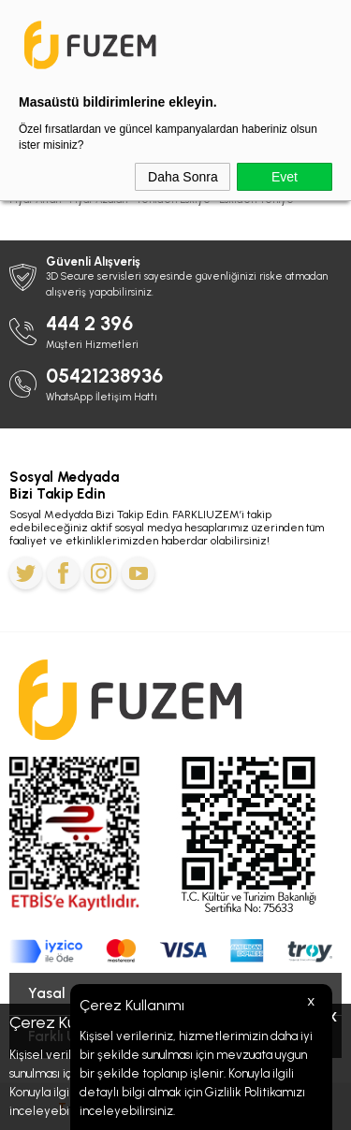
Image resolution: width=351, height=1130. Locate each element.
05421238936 (104, 375)
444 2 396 (89, 323)
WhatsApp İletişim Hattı (101, 397)
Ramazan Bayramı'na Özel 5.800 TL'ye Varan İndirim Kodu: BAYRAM (176, 19)
